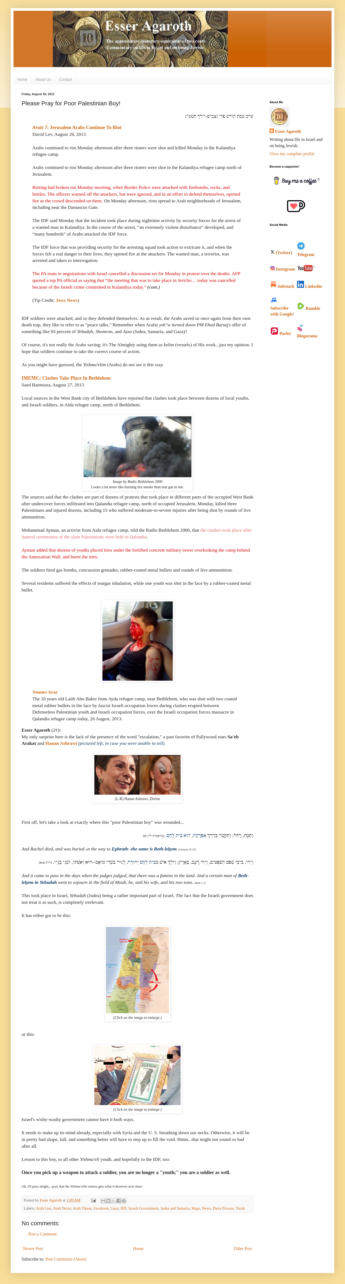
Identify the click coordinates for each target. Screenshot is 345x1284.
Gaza (115, 1208)
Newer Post (33, 1248)
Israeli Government (143, 1208)
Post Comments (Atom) (65, 1259)
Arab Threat (82, 1208)
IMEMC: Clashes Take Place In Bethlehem (66, 378)
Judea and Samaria (174, 1208)
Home (22, 79)
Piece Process (223, 1208)
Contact (65, 79)
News (206, 1208)
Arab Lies (43, 1208)
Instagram (282, 269)
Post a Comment (42, 1234)
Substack (282, 286)
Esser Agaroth (288, 131)
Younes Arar (45, 692)
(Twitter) (281, 252)
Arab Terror (62, 1208)
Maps (195, 1208)
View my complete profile (292, 153)
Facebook (101, 1208)
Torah (240, 1208)
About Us (43, 79)
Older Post (243, 1248)
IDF (123, 1208)
